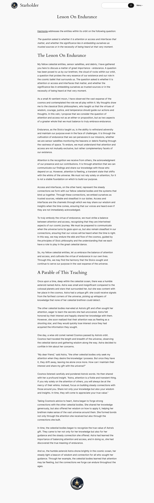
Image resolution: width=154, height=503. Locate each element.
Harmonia (42, 31)
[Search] (131, 5)
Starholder (29, 5)
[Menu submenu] (142, 5)
